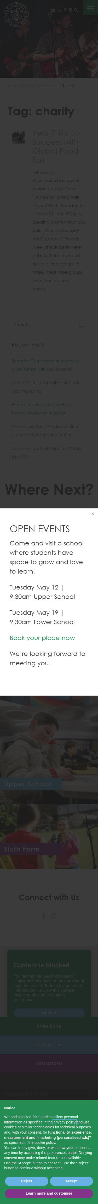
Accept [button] (71, 1181)
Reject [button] (26, 1181)
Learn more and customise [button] (49, 1193)
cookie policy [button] (44, 1142)
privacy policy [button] (65, 1122)
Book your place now (42, 637)
